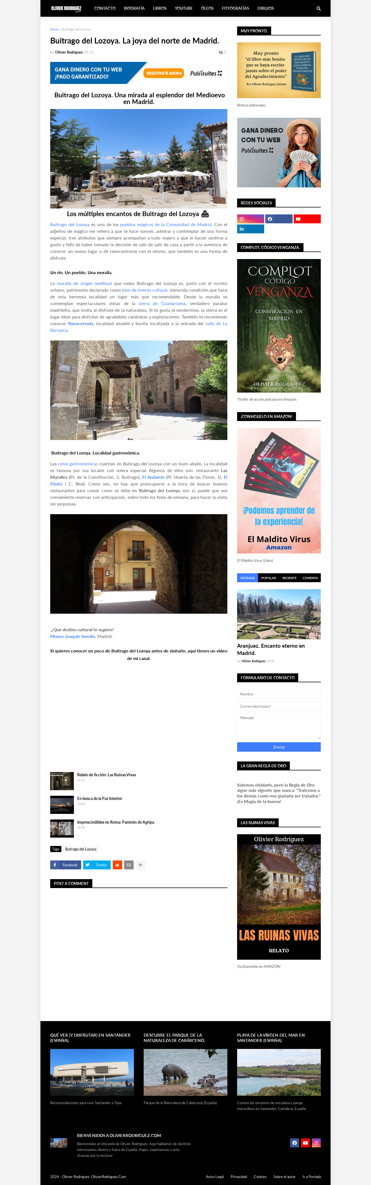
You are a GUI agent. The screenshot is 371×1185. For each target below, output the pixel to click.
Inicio (54, 29)
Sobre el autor (285, 1176)
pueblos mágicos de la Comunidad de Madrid (165, 224)
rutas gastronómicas (78, 463)
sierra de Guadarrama (162, 303)
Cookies (260, 1176)
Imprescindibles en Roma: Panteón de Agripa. (116, 822)
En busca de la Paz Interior (99, 798)
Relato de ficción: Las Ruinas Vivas (106, 774)
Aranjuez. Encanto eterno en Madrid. (271, 649)
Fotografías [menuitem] (235, 8)
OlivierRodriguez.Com (108, 1176)
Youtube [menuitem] (184, 8)
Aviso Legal (215, 1176)
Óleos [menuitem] (207, 8)
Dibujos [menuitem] (265, 8)
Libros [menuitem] (160, 8)
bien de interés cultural (145, 289)
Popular (268, 578)
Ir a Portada (312, 1176)
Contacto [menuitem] (104, 8)
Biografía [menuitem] (134, 8)
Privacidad (239, 1176)
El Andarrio (153, 477)
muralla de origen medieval (84, 283)
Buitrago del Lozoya (76, 29)
